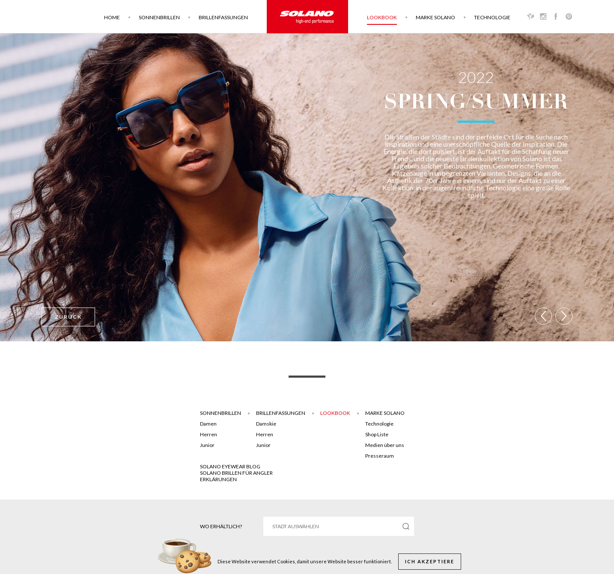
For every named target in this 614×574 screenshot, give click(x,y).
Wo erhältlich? (221, 526)
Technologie (492, 17)
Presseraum (379, 456)
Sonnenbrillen (159, 17)
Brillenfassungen (223, 17)
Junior (207, 445)
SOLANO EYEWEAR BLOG (230, 466)
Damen (208, 423)
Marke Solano (435, 17)
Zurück (68, 317)
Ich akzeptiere (429, 561)
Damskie (266, 423)
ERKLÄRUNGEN (218, 479)
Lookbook (382, 17)
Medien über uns (384, 445)
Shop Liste (376, 434)
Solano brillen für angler (236, 473)
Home (112, 17)
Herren (208, 434)
